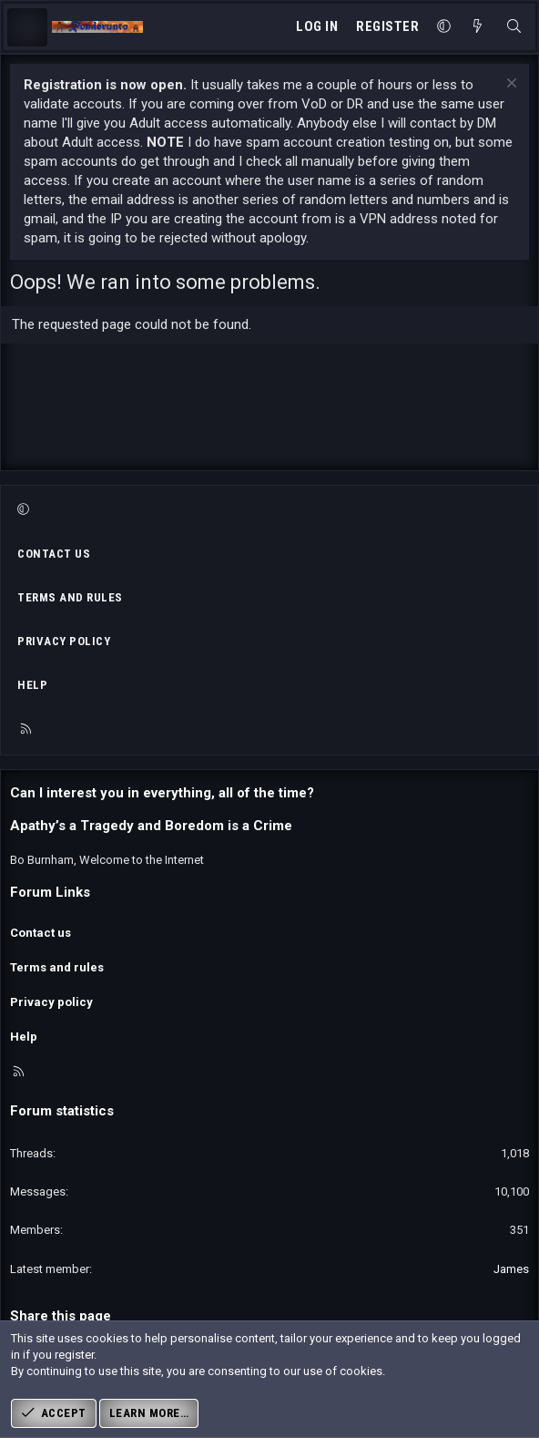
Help (32, 685)
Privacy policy (63, 641)
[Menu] (27, 27)
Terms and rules (70, 597)
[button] (444, 27)
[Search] (514, 27)
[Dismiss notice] (509, 85)
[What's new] (477, 27)
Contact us (53, 553)
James (511, 1269)
